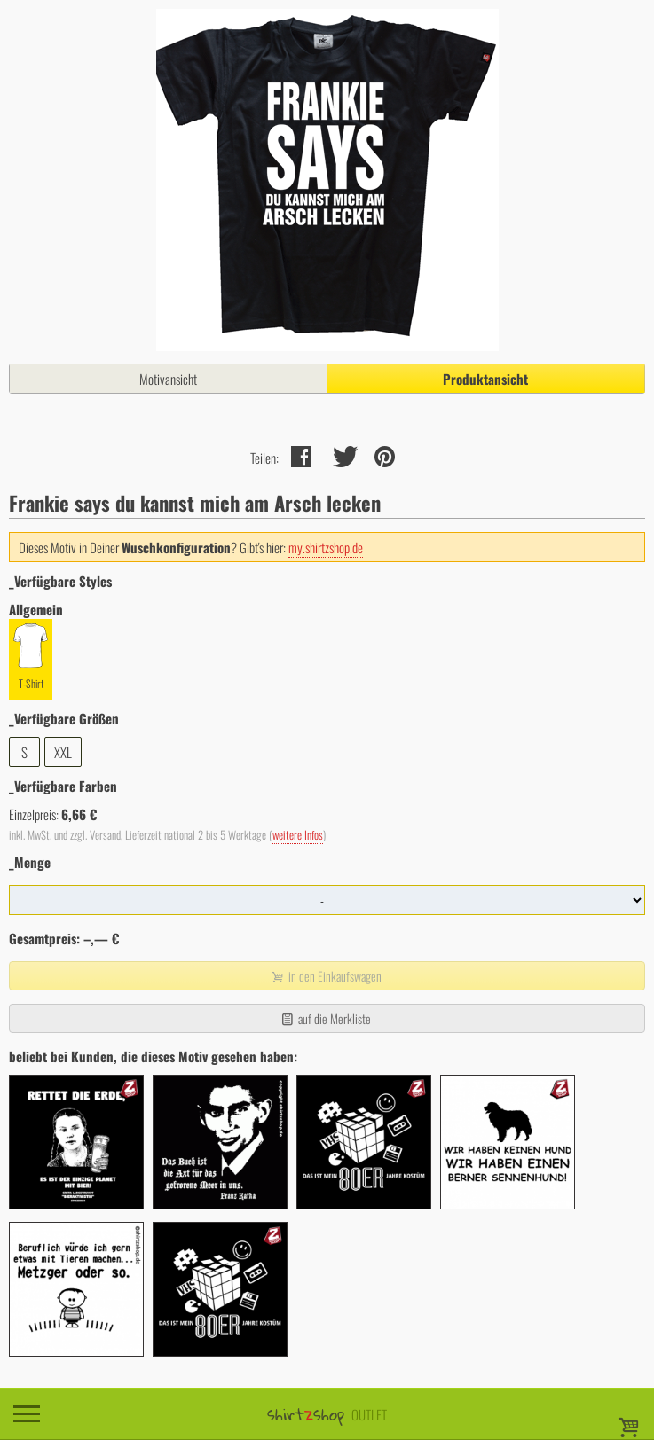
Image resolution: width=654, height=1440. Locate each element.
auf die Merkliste (325, 1018)
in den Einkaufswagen (325, 976)
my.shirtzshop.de (325, 547)
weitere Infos (297, 834)
